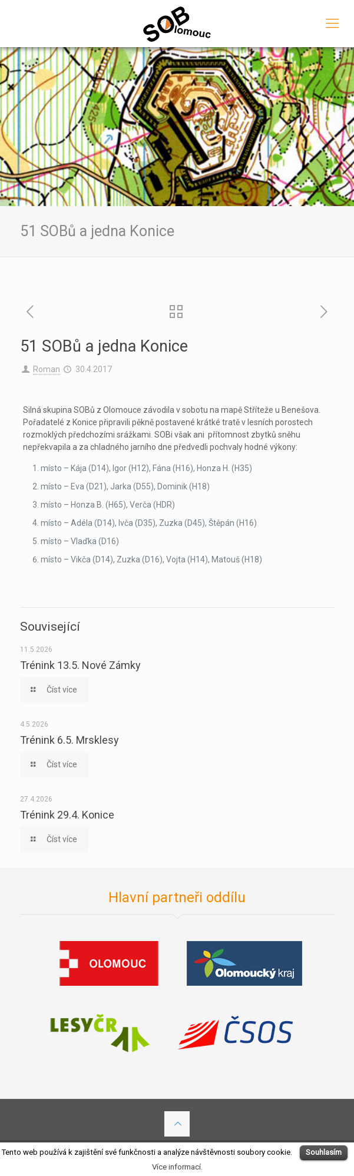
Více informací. (177, 1166)
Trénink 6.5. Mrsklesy (69, 740)
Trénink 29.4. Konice (67, 815)
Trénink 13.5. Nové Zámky (80, 665)
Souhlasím (324, 1152)
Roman (46, 369)
